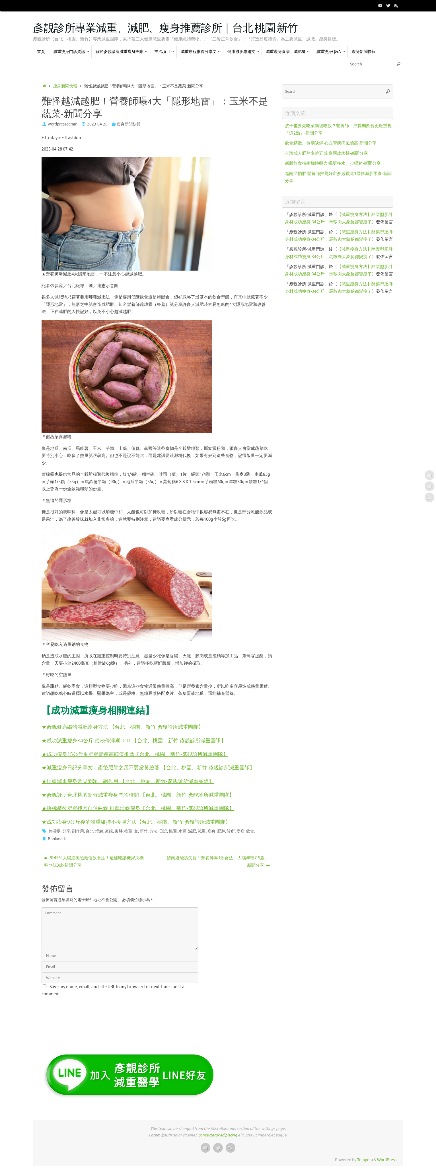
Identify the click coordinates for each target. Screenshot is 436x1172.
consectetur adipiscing (217, 1135)
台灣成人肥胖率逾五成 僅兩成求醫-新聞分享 (326, 153)
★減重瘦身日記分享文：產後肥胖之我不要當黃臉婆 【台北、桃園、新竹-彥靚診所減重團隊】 (148, 767)
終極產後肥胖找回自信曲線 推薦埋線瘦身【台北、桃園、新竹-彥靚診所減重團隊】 (140, 807)
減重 (202, 831)
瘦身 (211, 831)
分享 (66, 831)
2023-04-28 (97, 124)
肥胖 (221, 831)
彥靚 (109, 831)
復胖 (119, 831)
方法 (153, 831)
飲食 (250, 831)
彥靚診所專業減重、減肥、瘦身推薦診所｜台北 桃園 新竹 (165, 28)
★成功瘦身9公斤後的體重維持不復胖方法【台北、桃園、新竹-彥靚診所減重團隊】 (136, 821)
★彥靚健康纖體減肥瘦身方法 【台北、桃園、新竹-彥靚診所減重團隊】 (122, 726)
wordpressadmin (62, 124)
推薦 (128, 831)
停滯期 (55, 831)
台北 (90, 831)
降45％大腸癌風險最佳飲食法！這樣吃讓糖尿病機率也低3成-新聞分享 (94, 861)
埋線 (99, 831)
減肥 (192, 831)
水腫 (182, 831)
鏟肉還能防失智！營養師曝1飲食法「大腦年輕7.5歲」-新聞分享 (218, 861)
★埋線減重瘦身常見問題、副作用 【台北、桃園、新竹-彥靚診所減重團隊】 (128, 780)
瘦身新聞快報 (65, 86)
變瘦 (240, 831)
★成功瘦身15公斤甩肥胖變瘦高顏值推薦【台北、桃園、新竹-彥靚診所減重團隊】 (135, 753)
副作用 (78, 831)
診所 (231, 831)
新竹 (144, 831)
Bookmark (57, 839)
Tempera (365, 1159)
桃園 (173, 831)
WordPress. (387, 1159)
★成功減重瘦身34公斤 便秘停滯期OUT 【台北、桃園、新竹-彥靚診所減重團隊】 (134, 740)
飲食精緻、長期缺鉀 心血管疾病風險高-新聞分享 (331, 143)
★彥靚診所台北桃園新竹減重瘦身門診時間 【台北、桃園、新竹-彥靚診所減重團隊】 (138, 794)
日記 (163, 831)
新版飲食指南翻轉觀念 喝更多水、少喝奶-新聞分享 (333, 163)
